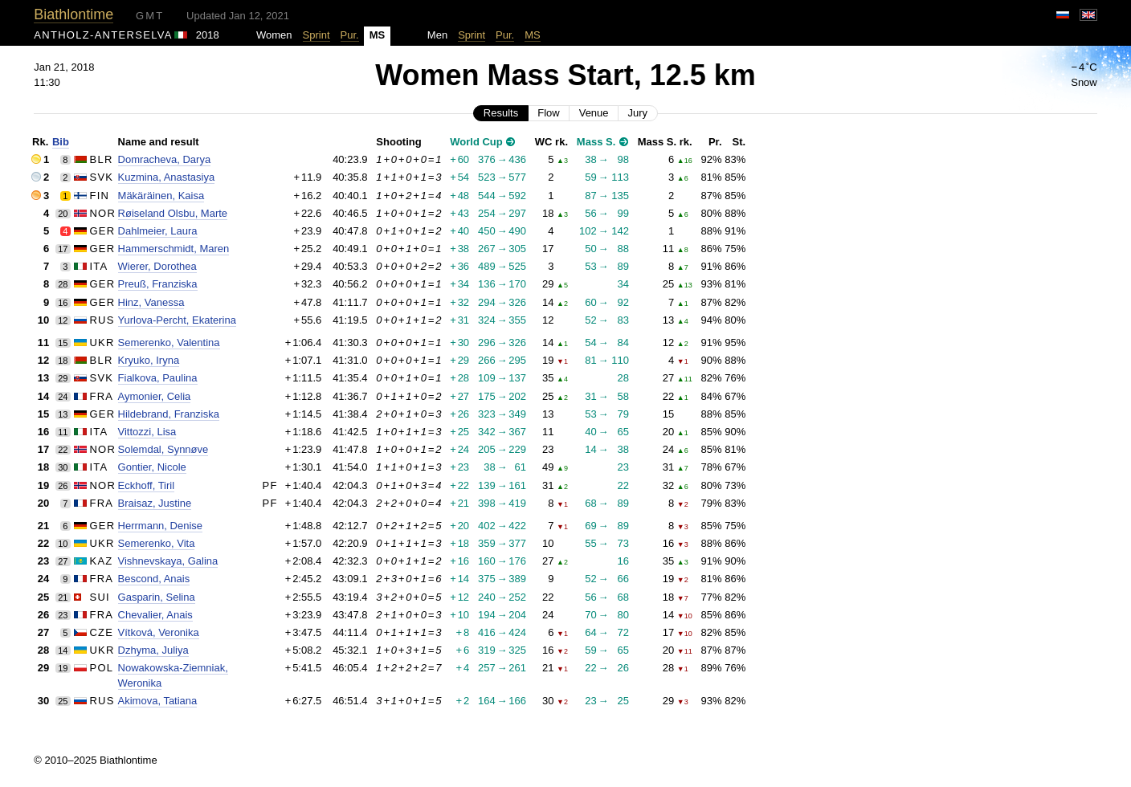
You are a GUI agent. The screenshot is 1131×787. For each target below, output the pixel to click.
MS (533, 35)
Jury (638, 113)
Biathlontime (73, 14)
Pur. (350, 35)
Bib (60, 142)
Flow (548, 113)
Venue (594, 113)
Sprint (316, 35)
